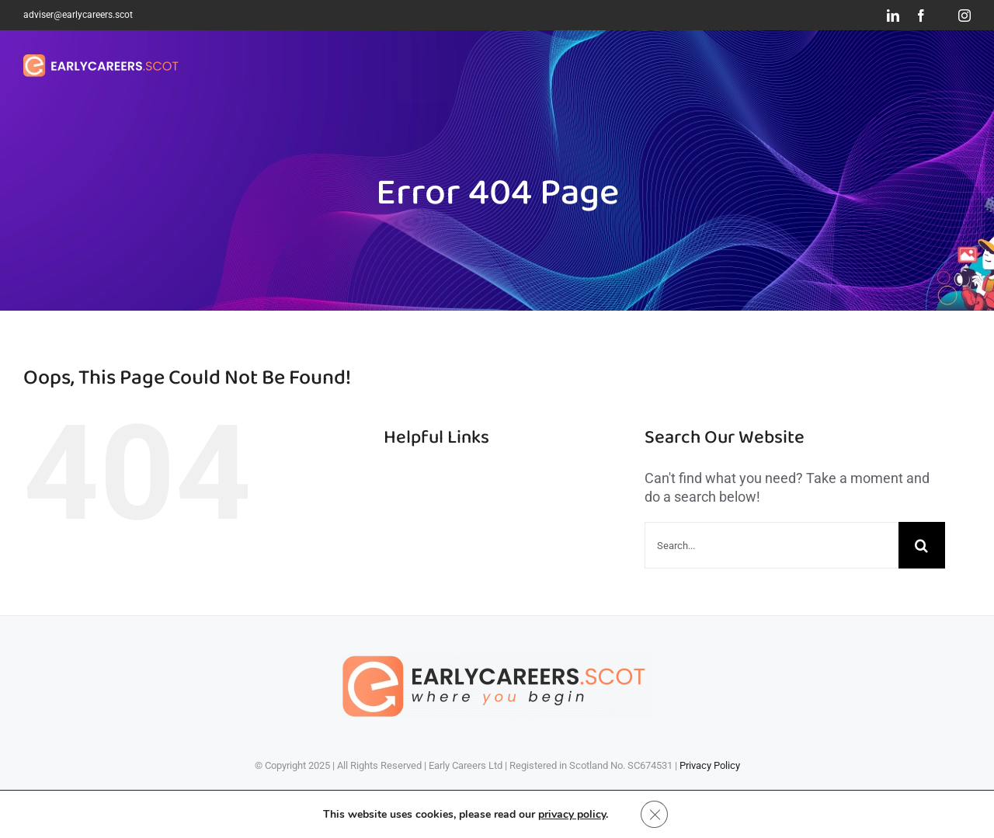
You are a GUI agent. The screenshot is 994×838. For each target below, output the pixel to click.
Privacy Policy (709, 765)
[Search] (921, 545)
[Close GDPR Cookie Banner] (655, 814)
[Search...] (771, 545)
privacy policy (571, 813)
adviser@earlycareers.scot (78, 14)
